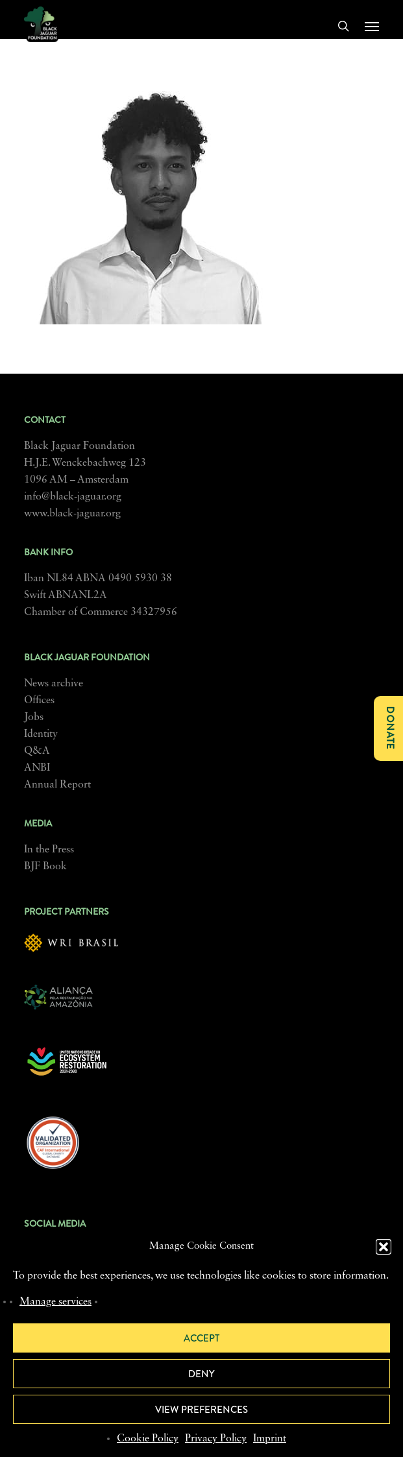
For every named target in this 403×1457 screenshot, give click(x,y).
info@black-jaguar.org (72, 497)
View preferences (201, 1410)
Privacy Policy (216, 1439)
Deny (201, 1374)
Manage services (55, 1302)
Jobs (33, 717)
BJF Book (45, 866)
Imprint (269, 1439)
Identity (41, 734)
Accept (201, 1338)
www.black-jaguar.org (72, 514)
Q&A (37, 751)
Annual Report (57, 785)
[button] (383, 1246)
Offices (39, 700)
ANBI (37, 768)
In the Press (49, 850)
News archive (53, 684)
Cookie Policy (147, 1439)
